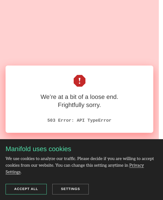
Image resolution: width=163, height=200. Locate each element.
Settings (70, 189)
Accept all (26, 189)
